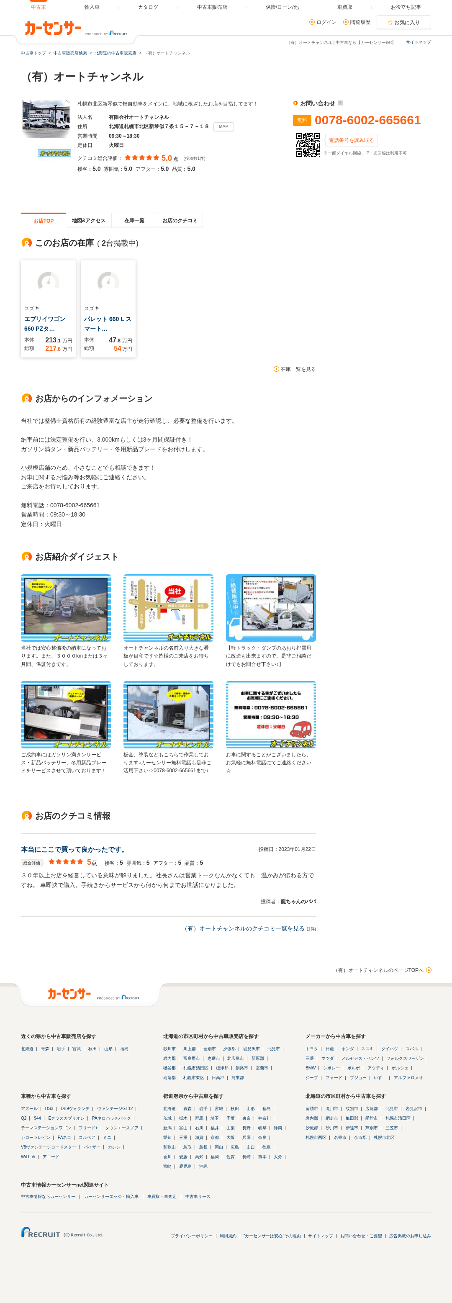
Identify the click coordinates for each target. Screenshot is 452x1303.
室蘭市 (262, 1068)
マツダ (327, 1058)
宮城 (76, 1048)
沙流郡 (312, 1128)
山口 (251, 1147)
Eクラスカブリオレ (67, 1118)
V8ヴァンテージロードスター (48, 1147)
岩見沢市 (251, 1048)
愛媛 (183, 1156)
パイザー (92, 1147)
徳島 (266, 1147)
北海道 (27, 1048)
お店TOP (43, 221)
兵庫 (246, 1137)
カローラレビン (35, 1137)
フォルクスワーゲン (405, 1058)
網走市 (332, 1118)
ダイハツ (389, 1048)
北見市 (273, 1048)
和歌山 (169, 1147)
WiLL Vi (28, 1156)
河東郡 (237, 1077)
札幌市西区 (316, 1137)
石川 (199, 1128)
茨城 (167, 1118)
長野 (246, 1128)
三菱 (310, 1058)
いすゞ (380, 1077)
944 (37, 1118)
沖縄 (203, 1166)
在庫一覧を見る (298, 369)
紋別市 (352, 1108)
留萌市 (312, 1108)
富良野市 (191, 1058)
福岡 (215, 1156)
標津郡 (222, 1068)
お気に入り (407, 23)
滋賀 (199, 1137)
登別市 (209, 1048)
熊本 (262, 1156)
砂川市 (169, 1048)
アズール (29, 1108)
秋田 (92, 1048)
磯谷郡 (169, 1068)
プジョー (358, 1077)
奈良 (262, 1137)
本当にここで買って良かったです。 (74, 849)
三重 (183, 1137)
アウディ (375, 1068)
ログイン (326, 22)
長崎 (246, 1156)
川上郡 (189, 1048)
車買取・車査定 (162, 1196)
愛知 (167, 1137)
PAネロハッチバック (111, 1118)
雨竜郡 (169, 1077)
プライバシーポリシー (192, 1236)
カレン (114, 1147)
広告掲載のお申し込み (410, 1236)
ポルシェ (400, 1068)
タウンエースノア (122, 1128)
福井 (215, 1128)
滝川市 (332, 1108)
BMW (311, 1068)
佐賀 (230, 1156)
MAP (224, 126)
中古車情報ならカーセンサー (48, 1196)
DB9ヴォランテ (75, 1108)
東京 (246, 1118)
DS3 (49, 1108)
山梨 (230, 1128)
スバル (412, 1048)
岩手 (61, 1048)
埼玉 (215, 1118)
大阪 (230, 1137)
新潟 (167, 1128)
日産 (330, 1048)
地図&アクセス (89, 221)
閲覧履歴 (360, 22)
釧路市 (242, 1068)
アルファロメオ (408, 1077)
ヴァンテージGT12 (115, 1108)
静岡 (278, 1128)
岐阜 (262, 1128)
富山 (183, 1128)
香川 (167, 1156)
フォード (334, 1077)
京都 (215, 1137)
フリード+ (88, 1128)
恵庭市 (214, 1058)
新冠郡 (258, 1058)
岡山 (219, 1147)
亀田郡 (352, 1118)
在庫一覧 (134, 221)
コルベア (87, 1137)
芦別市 (371, 1128)
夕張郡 (229, 1048)
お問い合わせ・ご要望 (361, 1236)
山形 (108, 1048)
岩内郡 (169, 1058)
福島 (124, 1048)
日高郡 (218, 1077)
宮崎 (167, 1166)
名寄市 (340, 1137)
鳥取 (187, 1147)
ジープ (312, 1077)
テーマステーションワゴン (46, 1128)
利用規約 (228, 1236)
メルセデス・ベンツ (360, 1058)
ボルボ (353, 1068)
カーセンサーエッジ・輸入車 (111, 1196)
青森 (45, 1048)
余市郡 (360, 1137)
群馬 (199, 1118)
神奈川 (264, 1118)
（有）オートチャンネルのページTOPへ (378, 970)
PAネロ (65, 1137)
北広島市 (235, 1058)
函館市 (371, 1118)
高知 (199, 1156)
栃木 (183, 1118)
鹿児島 (185, 1166)
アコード (51, 1156)
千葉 (230, 1118)
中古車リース (198, 1196)
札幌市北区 (384, 1137)
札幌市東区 (193, 1077)
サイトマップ (418, 42)
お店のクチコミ (180, 221)
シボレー (331, 1068)
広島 (235, 1147)
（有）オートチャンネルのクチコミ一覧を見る (243, 928)
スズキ (367, 1048)
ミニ (107, 1137)
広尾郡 (371, 1108)
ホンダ (348, 1048)
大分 (278, 1156)
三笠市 (391, 1128)
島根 (203, 1147)
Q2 (23, 1118)
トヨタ (312, 1048)
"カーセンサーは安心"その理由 (272, 1236)
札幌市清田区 (195, 1068)
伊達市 (352, 1128)
